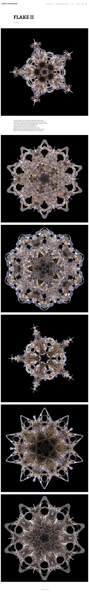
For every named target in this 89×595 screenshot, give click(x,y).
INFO (72, 4)
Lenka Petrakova (9, 3)
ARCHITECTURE (49, 4)
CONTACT (78, 4)
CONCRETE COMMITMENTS (62, 4)
